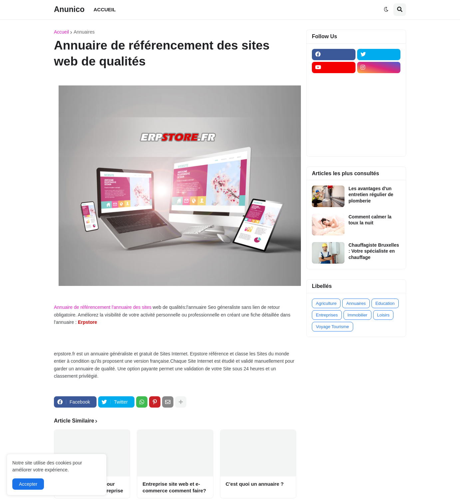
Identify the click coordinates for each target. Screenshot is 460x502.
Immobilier (357, 315)
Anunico (69, 9)
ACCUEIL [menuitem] (105, 9)
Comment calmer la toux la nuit (369, 219)
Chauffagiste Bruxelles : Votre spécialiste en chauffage (373, 251)
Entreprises (327, 315)
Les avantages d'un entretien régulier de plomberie (370, 194)
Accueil (61, 32)
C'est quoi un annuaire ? (255, 484)
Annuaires (84, 32)
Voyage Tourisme (332, 326)
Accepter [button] (28, 484)
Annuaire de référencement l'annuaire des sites (102, 307)
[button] (386, 9)
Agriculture (326, 303)
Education (385, 303)
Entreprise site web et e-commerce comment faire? (174, 487)
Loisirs (383, 315)
